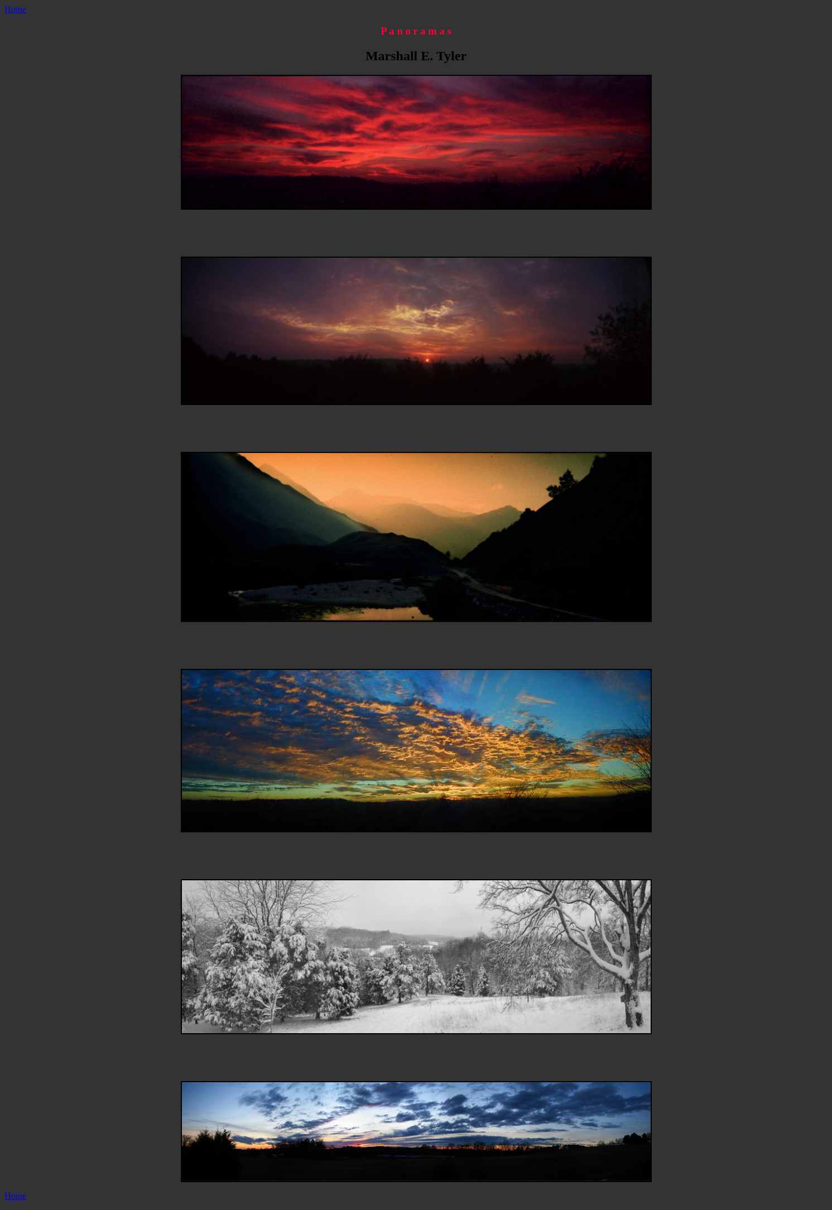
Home (15, 9)
